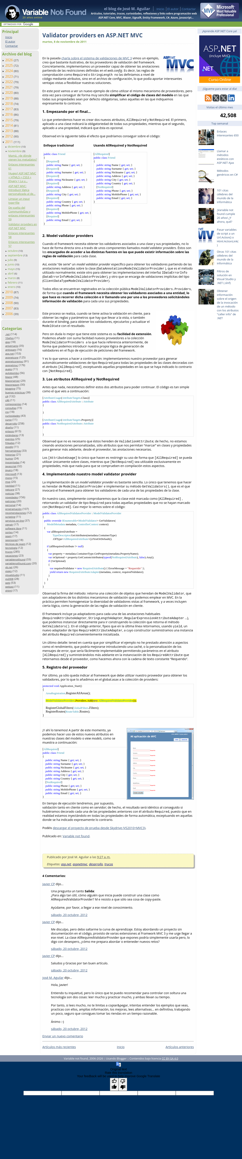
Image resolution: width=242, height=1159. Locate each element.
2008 (9, 302)
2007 (9, 308)
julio (11, 260)
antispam (10, 349)
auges (8, 369)
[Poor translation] (123, 1084)
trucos (8, 551)
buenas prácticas (15, 392)
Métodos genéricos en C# (227, 173)
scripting (10, 516)
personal (10, 505)
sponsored (11, 540)
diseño (9, 427)
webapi (9, 586)
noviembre (15, 151)
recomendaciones (15, 512)
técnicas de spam (15, 544)
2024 (9, 70)
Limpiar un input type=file (19, 201)
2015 (9, 120)
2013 (9, 130)
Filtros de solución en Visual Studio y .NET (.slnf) (226, 277)
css (7, 411)
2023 (9, 76)
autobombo (12, 373)
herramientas (13, 450)
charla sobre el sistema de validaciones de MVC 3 (96, 58)
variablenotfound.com (18, 563)
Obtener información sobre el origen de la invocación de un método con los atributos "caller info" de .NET (228, 304)
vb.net (8, 567)
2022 (9, 81)
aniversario (11, 345)
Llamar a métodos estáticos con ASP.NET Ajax (225, 157)
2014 (9, 125)
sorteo (9, 532)
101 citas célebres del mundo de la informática (225, 196)
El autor (173, 9)
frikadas (9, 443)
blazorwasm (12, 384)
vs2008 (9, 578)
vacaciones (11, 555)
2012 (9, 136)
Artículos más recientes (59, 1047)
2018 (9, 103)
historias (10, 454)
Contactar (189, 9)
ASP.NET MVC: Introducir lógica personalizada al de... (21, 190)
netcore (9, 489)
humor (9, 458)
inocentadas (12, 462)
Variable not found (76, 836)
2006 (9, 313)
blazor (8, 376)
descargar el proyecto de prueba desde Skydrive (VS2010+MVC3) (99, 828)
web (7, 582)
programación (13, 509)
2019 (9, 98)
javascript (10, 466)
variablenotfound (15, 559)
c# (6, 396)
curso (8, 419)
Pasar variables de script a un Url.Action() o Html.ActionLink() (227, 237)
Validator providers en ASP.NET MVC (22, 226)
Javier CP (48, 884)
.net (7, 334)
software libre (13, 528)
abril (11, 273)
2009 (9, 297)
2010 (9, 292)
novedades (11, 497)
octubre (13, 251)
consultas (10, 408)
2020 (9, 92)
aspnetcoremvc (14, 361)
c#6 (7, 400)
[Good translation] (114, 1084)
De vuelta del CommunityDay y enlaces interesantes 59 (21, 213)
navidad (9, 485)
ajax (7, 342)
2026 (9, 60)
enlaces (9, 431)
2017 (9, 109)
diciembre (14, 146)
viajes (8, 571)
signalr (9, 524)
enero (12, 287)
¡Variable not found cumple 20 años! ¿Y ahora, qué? (226, 216)
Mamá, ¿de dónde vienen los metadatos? (22, 157)
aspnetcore (11, 357)
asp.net (9, 353)
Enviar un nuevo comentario (62, 1036)
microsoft (10, 474)
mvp (7, 481)
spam (8, 536)
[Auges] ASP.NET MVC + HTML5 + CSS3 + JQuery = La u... (22, 177)
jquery (8, 470)
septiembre (15, 255)
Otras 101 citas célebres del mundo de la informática (226, 257)
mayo (11, 269)
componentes (13, 404)
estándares (11, 435)
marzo (12, 278)
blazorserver (12, 380)
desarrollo (11, 423)
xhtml (8, 590)
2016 (9, 114)
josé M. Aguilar (52, 978)
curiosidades (12, 415)
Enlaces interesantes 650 (228, 133)
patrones (10, 501)
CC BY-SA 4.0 (170, 1058)
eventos (9, 439)
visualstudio (12, 575)
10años (9, 338)
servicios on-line (14, 520)
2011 (9, 141)
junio (11, 264)
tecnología (11, 547)
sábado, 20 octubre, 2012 (69, 915)
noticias (9, 493)
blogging (10, 388)
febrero (13, 282)
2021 (9, 87)
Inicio (160, 9)
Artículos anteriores (180, 1047)
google (9, 446)
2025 (9, 65)
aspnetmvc (11, 365)
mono (8, 477)
